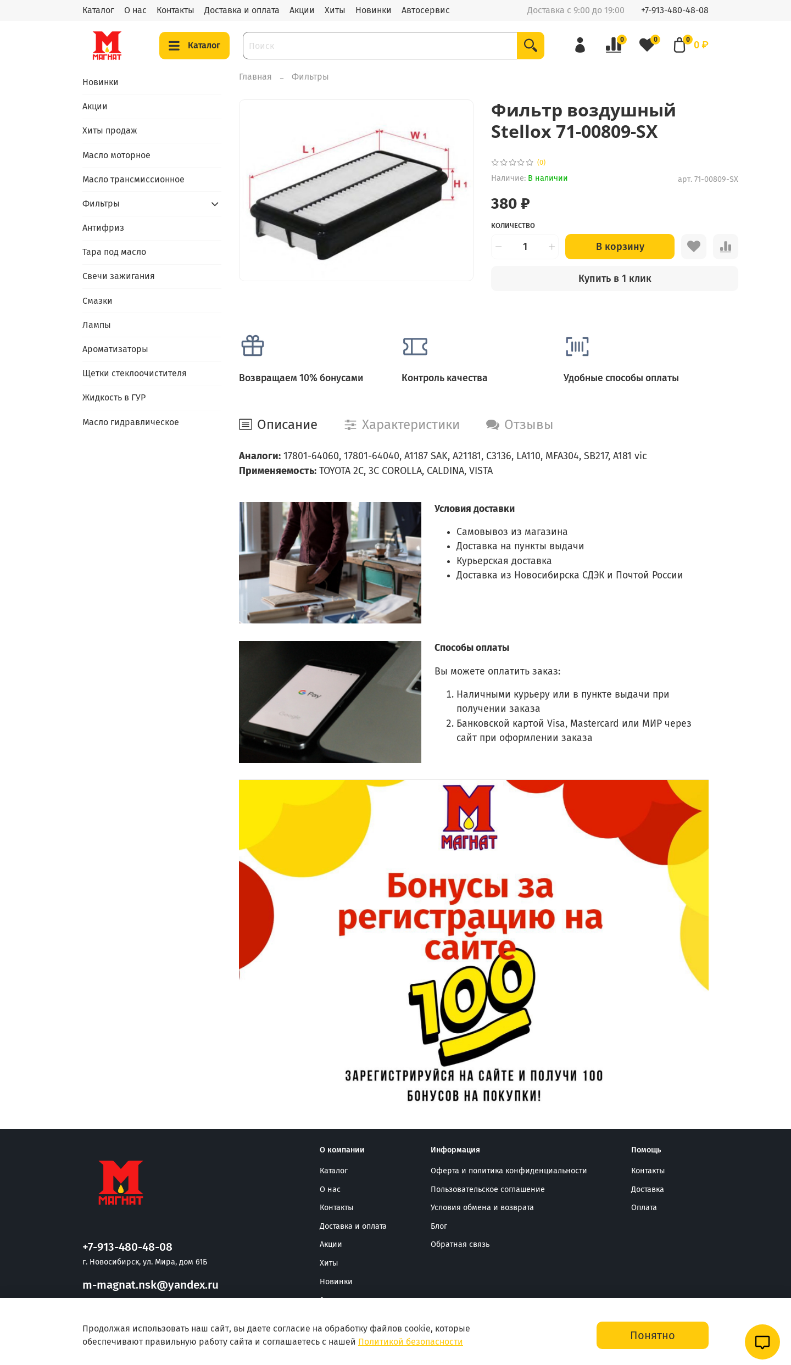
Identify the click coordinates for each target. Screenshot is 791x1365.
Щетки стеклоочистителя (134, 373)
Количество (513, 225)
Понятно (652, 1335)
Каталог (98, 10)
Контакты (175, 10)
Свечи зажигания (118, 276)
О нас (135, 10)
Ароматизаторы (115, 349)
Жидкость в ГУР (114, 397)
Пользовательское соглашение (488, 1189)
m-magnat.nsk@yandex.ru (150, 1285)
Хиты (335, 10)
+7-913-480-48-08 (675, 10)
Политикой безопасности (410, 1341)
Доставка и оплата (242, 10)
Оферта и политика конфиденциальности (509, 1170)
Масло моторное (116, 155)
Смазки (97, 301)
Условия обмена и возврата (482, 1207)
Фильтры (310, 76)
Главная (255, 76)
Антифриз (103, 227)
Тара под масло (114, 252)
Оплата (644, 1207)
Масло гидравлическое (130, 422)
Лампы (96, 325)
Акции (302, 10)
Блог (439, 1226)
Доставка (647, 1189)
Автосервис (426, 10)
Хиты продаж (109, 130)
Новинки (373, 10)
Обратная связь (460, 1244)
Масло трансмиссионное (133, 179)
